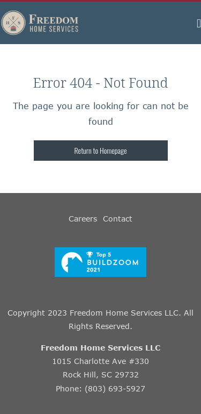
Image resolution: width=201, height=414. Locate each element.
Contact (117, 218)
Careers (83, 218)
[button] (199, 23)
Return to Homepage (101, 150)
